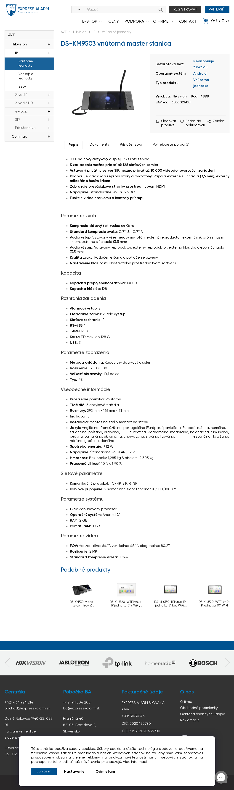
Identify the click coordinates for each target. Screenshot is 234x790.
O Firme (160, 21)
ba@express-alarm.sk (81, 708)
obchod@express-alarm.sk (27, 708)
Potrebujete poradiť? (171, 145)
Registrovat (185, 9)
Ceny (113, 21)
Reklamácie (190, 720)
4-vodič (21, 111)
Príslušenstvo (25, 128)
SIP (17, 119)
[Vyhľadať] (77, 10)
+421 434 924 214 (19, 702)
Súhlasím (44, 771)
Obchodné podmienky (199, 708)
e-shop (89, 21)
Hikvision (19, 44)
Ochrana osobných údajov (202, 714)
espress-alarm (27, 10)
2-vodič (21, 95)
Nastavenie (74, 772)
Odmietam (105, 772)
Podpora (134, 21)
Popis (73, 145)
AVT (11, 35)
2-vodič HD (24, 103)
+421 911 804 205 (76, 702)
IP (16, 53)
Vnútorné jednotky (26, 63)
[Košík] (216, 21)
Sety (22, 86)
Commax (19, 137)
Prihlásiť (217, 9)
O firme (186, 702)
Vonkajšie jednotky (26, 76)
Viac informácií (135, 762)
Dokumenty (99, 145)
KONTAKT (187, 21)
